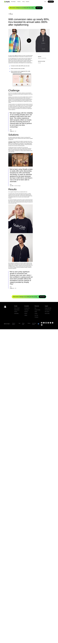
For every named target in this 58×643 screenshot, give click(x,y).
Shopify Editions (16, 309)
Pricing (23, 1)
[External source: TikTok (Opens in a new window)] (50, 322)
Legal (19, 323)
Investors (15, 311)
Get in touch (51, 1)
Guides (36, 311)
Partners (25, 313)
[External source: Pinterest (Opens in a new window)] (41, 325)
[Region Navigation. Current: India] (7, 323)
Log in (45, 1)
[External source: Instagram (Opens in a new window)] (48, 322)
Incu (15, 55)
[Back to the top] (5, 307)
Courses (36, 313)
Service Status (47, 313)
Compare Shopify (37, 309)
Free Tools (36, 315)
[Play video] (29, 40)
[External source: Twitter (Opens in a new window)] (44, 322)
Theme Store (26, 309)
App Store (26, 311)
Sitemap (29, 323)
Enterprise (27, 1)
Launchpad (10, 142)
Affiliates (25, 315)
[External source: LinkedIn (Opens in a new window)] (52, 322)
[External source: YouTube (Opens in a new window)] (46, 322)
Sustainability (16, 313)
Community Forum (48, 309)
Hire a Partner (47, 311)
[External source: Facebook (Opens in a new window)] (41, 322)
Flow (14, 142)
